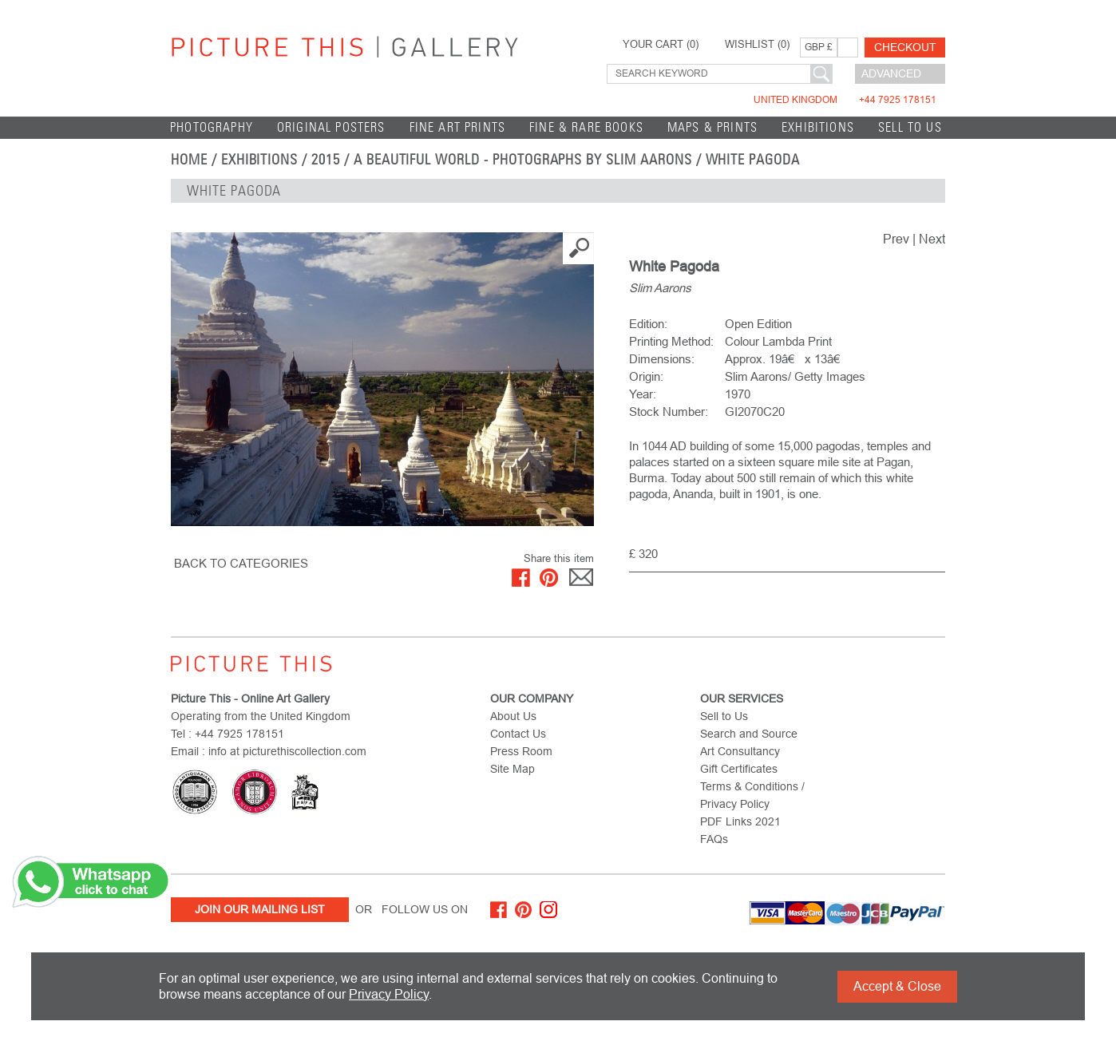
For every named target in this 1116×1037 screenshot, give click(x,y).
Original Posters (331, 127)
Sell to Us (910, 127)
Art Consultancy (740, 751)
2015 (325, 159)
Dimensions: (662, 359)
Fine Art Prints (458, 127)
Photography (211, 127)
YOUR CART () (660, 44)
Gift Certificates (739, 768)
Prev (896, 239)
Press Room (521, 751)
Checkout (905, 47)
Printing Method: (671, 341)
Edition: (648, 323)
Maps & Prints (712, 127)
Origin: (646, 376)
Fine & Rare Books (586, 127)
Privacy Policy (389, 994)
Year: (642, 394)
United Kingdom (845, 100)
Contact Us (518, 733)
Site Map (512, 768)
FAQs (714, 839)
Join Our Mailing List (260, 909)
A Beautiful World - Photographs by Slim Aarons (523, 159)
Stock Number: (668, 411)
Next (932, 239)
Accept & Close (897, 986)
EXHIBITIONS (818, 127)
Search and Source (748, 733)
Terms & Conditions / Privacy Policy (752, 795)
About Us (513, 716)
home (189, 159)
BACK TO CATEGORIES (241, 563)
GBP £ (819, 47)
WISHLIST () (757, 44)
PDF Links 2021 (740, 821)
